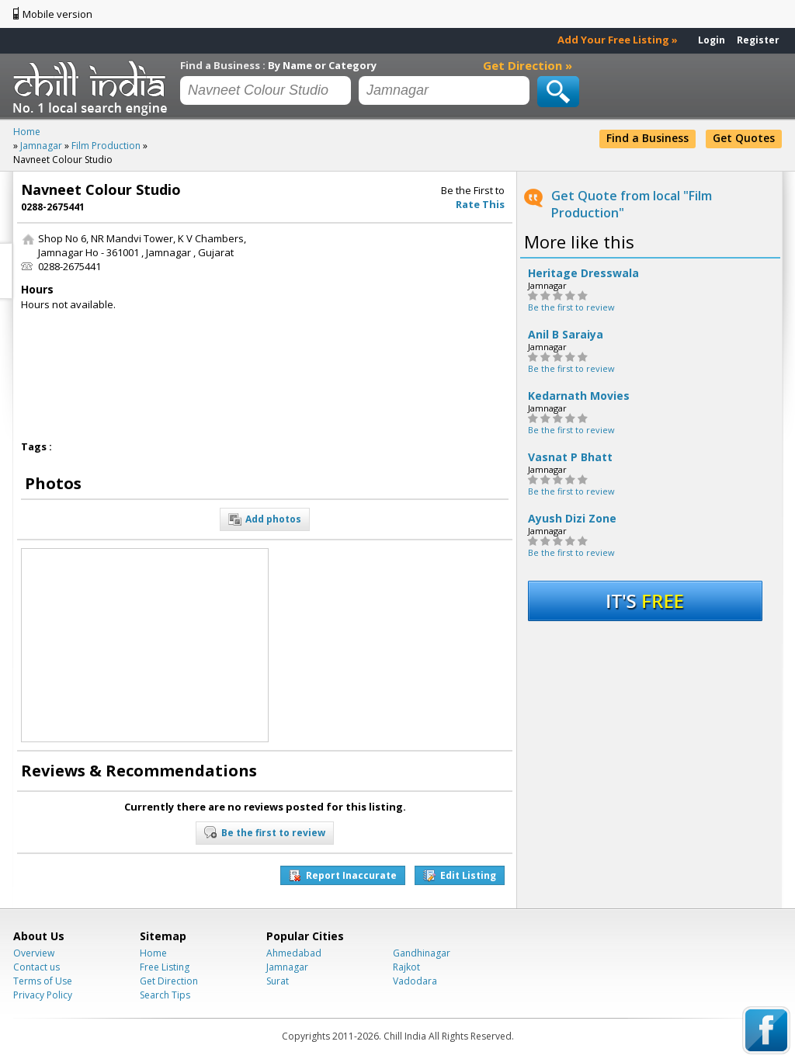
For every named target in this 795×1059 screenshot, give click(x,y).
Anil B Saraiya (565, 335)
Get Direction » (527, 65)
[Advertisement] (392, 328)
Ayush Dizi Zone (572, 519)
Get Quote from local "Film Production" (631, 204)
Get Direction (169, 981)
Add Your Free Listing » (617, 40)
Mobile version (57, 14)
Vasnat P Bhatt (570, 457)
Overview (33, 953)
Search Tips (165, 995)
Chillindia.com (92, 88)
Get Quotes (744, 137)
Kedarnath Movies (579, 396)
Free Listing (164, 967)
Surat (277, 981)
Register (758, 40)
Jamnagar (287, 967)
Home (153, 953)
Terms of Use (42, 981)
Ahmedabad (293, 953)
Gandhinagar (421, 953)
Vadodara (415, 981)
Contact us (36, 967)
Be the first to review (571, 307)
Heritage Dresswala (583, 273)
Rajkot (406, 967)
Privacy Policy (42, 995)
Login (711, 40)
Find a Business (647, 137)
